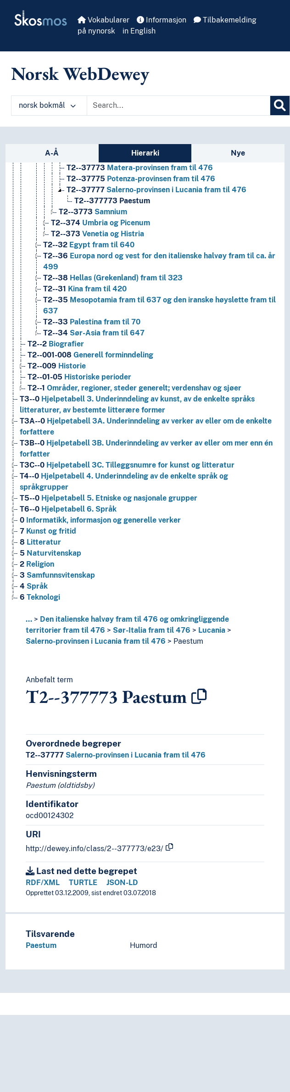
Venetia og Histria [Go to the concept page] (97, 233)
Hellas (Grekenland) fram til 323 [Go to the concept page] (113, 277)
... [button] (29, 619)
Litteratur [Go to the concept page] (40, 542)
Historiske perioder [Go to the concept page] (79, 377)
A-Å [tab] (52, 153)
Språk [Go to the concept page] (34, 586)
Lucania (211, 630)
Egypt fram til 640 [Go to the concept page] (88, 244)
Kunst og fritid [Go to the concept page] (48, 531)
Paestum (188, 641)
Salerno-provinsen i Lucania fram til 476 (96, 641)
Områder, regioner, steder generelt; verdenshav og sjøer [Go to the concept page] (134, 388)
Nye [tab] (238, 153)
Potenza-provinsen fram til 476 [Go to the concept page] (141, 178)
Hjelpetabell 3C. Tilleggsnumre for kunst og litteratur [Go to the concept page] (127, 465)
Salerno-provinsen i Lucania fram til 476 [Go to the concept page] (156, 189)
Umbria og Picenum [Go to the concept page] (100, 222)
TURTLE (83, 882)
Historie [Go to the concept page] (57, 366)
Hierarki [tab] (145, 153)
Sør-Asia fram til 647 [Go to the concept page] (94, 333)
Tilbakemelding (225, 20)
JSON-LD (122, 882)
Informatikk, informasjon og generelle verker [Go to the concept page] (100, 520)
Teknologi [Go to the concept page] (40, 597)
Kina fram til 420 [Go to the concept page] (85, 288)
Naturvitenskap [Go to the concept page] (50, 553)
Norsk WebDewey (80, 73)
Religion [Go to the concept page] (37, 564)
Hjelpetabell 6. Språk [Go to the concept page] (68, 509)
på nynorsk (96, 31)
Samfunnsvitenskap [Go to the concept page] (57, 575)
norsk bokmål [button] (47, 105)
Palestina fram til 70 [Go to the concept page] (91, 322)
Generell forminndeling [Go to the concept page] (90, 355)
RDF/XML (43, 882)
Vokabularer (103, 20)
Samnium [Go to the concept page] (93, 211)
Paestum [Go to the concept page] (112, 200)
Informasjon (161, 20)
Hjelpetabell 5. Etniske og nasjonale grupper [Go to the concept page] (108, 498)
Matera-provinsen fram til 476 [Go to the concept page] (140, 167)
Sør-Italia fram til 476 (151, 630)
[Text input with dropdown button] (178, 105)
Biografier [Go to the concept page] (56, 344)
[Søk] (280, 105)
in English (139, 31)
